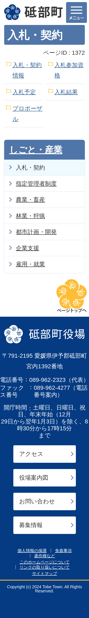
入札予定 (24, 92)
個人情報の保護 (32, 551)
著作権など (44, 556)
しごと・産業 (35, 150)
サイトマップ (44, 573)
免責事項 (63, 551)
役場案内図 (33, 477)
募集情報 (31, 525)
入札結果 (66, 92)
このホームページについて (45, 562)
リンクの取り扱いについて (45, 567)
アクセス (31, 454)
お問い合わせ (37, 501)
